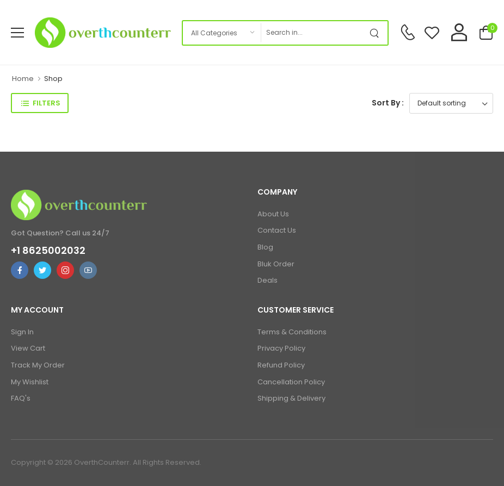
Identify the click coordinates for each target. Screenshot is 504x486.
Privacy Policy (281, 348)
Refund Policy (281, 365)
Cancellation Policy (291, 382)
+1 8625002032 (48, 251)
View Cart (28, 348)
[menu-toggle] (17, 32)
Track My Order (38, 365)
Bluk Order (275, 264)
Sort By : (388, 102)
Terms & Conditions (292, 332)
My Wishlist (29, 382)
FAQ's (20, 398)
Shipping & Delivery (291, 398)
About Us (273, 214)
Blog (265, 247)
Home (23, 78)
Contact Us (276, 230)
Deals (267, 280)
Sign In (22, 332)
